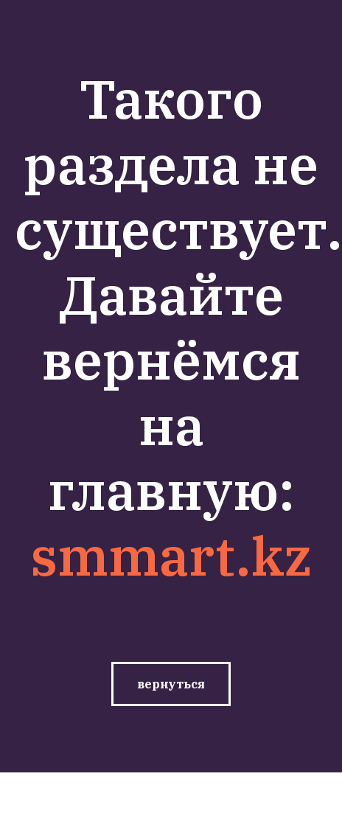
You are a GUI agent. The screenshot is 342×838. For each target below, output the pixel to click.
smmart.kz (171, 555)
